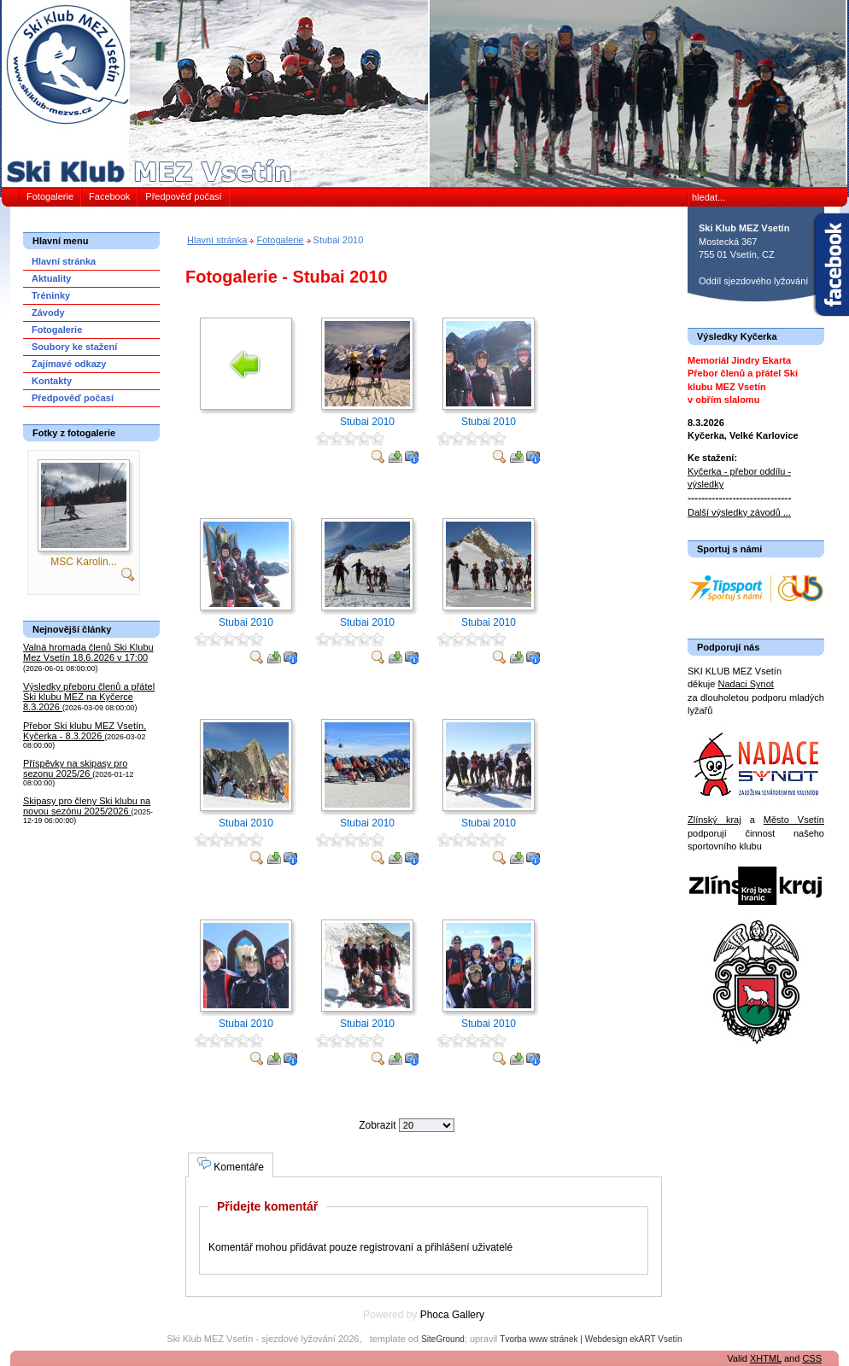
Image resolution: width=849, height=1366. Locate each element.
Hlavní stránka (217, 240)
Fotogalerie (49, 196)
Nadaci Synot (745, 684)
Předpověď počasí (183, 196)
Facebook (109, 196)
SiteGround (443, 1339)
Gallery (468, 1315)
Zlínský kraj (714, 819)
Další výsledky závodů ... (739, 512)
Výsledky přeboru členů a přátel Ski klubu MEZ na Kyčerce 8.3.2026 (89, 696)
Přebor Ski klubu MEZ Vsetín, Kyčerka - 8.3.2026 (84, 731)
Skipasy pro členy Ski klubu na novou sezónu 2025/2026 (86, 806)
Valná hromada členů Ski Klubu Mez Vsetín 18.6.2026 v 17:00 (88, 652)
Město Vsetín (794, 819)
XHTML (766, 1358)
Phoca (434, 1315)
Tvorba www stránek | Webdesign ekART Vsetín (591, 1339)
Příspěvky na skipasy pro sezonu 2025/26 (75, 768)
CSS (812, 1358)
